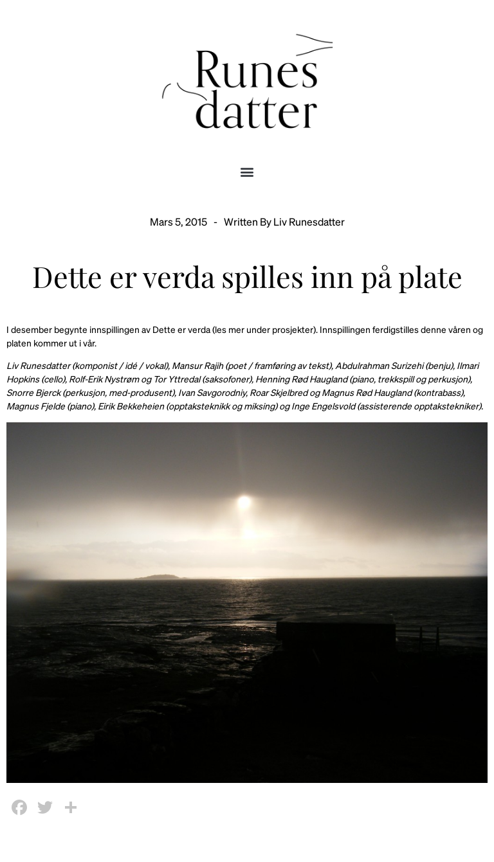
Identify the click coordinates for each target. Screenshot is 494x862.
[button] (247, 171)
